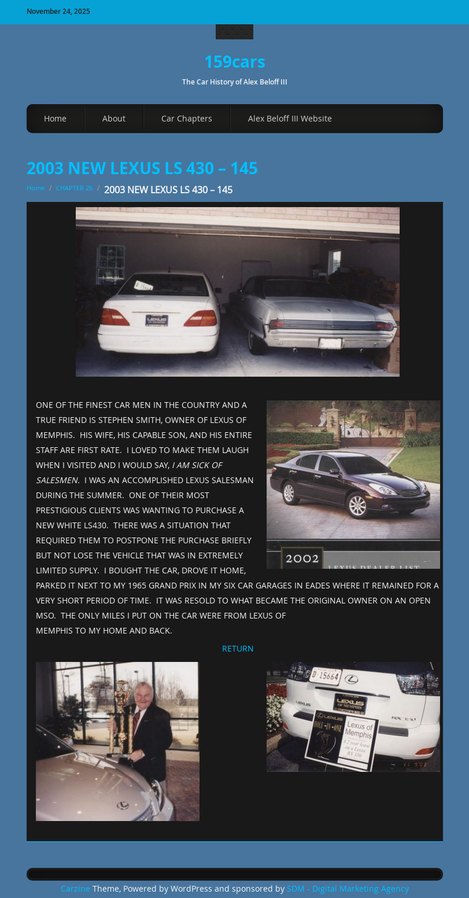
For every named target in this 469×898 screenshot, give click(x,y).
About (113, 118)
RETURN (238, 648)
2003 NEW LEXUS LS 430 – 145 (142, 168)
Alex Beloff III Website (290, 118)
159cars (234, 61)
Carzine (77, 889)
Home (55, 118)
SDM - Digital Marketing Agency (348, 889)
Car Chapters (186, 118)
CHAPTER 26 (74, 187)
